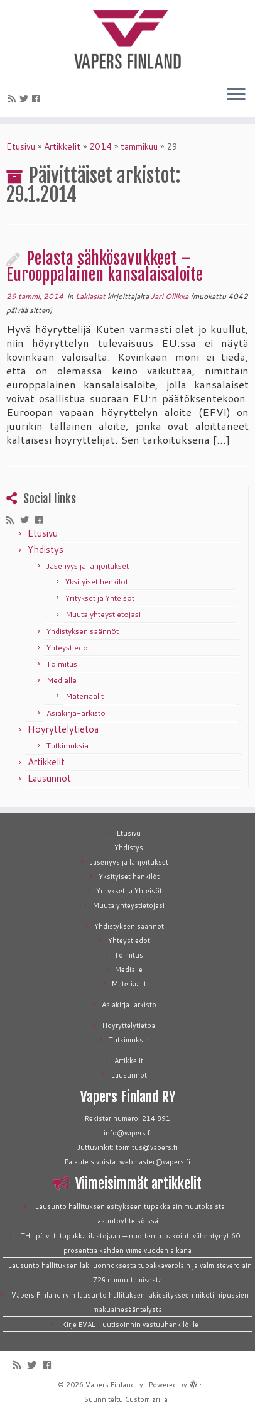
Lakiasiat (91, 296)
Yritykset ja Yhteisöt (99, 598)
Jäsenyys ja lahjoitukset (87, 565)
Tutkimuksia (67, 745)
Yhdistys (45, 549)
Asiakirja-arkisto (76, 713)
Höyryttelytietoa (63, 729)
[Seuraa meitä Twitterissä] (25, 98)
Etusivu (20, 146)
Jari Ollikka (169, 296)
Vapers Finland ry (114, 1385)
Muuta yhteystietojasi (103, 614)
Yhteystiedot (68, 647)
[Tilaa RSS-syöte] (13, 98)
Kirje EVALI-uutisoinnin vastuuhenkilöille (130, 1324)
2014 (100, 146)
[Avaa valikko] (236, 94)
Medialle (61, 680)
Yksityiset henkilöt (96, 581)
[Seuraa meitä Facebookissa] (37, 98)
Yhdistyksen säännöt (82, 631)
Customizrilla (146, 1399)
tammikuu (139, 146)
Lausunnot (49, 778)
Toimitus (61, 663)
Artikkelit (62, 146)
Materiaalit (84, 696)
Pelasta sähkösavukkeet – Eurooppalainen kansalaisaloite (104, 266)
